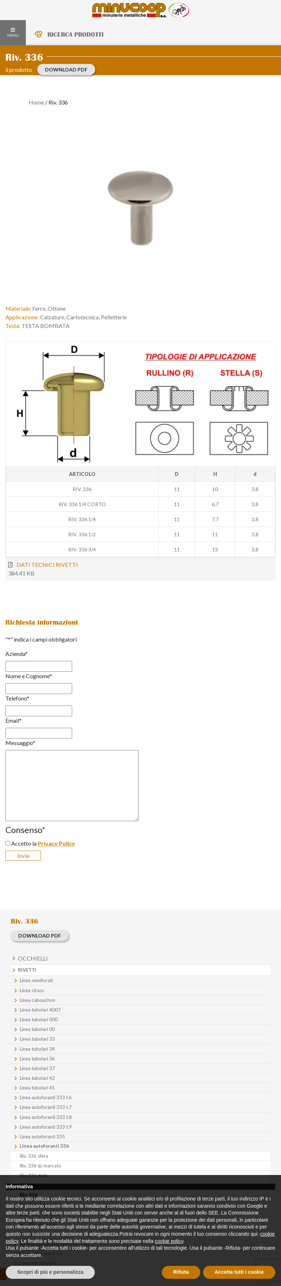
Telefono (17, 698)
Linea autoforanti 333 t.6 (46, 1097)
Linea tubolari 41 (37, 1088)
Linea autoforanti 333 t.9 (46, 1127)
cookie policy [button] (169, 1241)
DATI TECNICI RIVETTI (47, 564)
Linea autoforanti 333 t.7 (46, 1107)
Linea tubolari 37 (37, 1068)
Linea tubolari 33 (37, 1039)
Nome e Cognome (28, 675)
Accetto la (43, 843)
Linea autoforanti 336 (44, 1146)
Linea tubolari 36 (37, 1058)
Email (13, 720)
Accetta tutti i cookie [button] (239, 1272)
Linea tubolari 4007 (40, 1010)
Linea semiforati (36, 980)
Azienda (16, 653)
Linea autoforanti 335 (42, 1136)
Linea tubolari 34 (37, 1049)
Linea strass (32, 990)
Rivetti (27, 970)
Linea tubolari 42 (37, 1078)
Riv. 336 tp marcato (40, 1166)
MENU (13, 32)
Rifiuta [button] (181, 1272)
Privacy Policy (56, 843)
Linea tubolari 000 (39, 1019)
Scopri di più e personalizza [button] (50, 1272)
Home (36, 102)
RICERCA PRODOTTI (75, 34)
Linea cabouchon (37, 1000)
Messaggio (20, 742)
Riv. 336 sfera (34, 1156)
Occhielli (33, 958)
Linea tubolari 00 (37, 1029)
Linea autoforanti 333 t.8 (46, 1117)
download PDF (66, 69)
